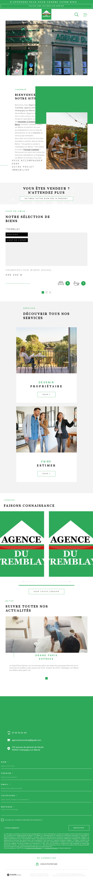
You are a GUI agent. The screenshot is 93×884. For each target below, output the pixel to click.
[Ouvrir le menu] (85, 15)
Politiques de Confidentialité (33, 845)
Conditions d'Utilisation (51, 845)
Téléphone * (9, 793)
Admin (79, 871)
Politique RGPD (75, 873)
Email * (6, 782)
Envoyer (79, 825)
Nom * (5, 759)
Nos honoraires (57, 873)
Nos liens (66, 873)
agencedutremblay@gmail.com (26, 737)
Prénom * (7, 770)
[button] (46, 582)
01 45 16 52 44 (19, 730)
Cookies (83, 873)
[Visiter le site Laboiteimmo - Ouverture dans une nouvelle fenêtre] (14, 872)
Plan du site (60, 871)
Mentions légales (71, 871)
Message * (8, 804)
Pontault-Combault (31, 152)
